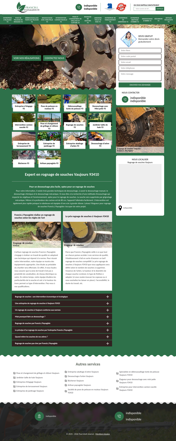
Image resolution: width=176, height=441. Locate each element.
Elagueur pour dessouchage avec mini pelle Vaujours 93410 (137, 381)
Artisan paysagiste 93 (169, 20)
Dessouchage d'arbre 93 (147, 20)
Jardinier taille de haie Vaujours (29, 377)
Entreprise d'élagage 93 (7, 20)
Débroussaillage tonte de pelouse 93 (32, 20)
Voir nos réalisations (26, 58)
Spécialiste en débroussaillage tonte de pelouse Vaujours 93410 (139, 373)
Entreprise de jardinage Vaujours (30, 391)
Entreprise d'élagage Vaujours (28, 382)
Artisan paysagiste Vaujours (79, 385)
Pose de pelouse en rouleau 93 (18, 20)
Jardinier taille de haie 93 (98, 20)
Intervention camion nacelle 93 (61, 20)
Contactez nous (54, 58)
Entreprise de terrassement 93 (110, 20)
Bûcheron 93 (158, 20)
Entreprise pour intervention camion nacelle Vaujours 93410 (137, 388)
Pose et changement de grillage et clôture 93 (75, 20)
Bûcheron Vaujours (76, 380)
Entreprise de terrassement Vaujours (31, 386)
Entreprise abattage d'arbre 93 (135, 20)
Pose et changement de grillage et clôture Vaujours (37, 373)
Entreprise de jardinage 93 (123, 20)
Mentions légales (103, 434)
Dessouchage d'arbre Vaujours (80, 376)
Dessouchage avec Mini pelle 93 (47, 20)
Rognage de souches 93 (87, 20)
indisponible (90, 5)
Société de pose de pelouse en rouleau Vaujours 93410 (88, 391)
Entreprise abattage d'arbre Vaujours (83, 372)
